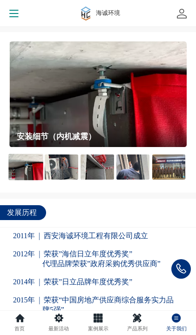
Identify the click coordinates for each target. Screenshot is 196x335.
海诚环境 (108, 12)
